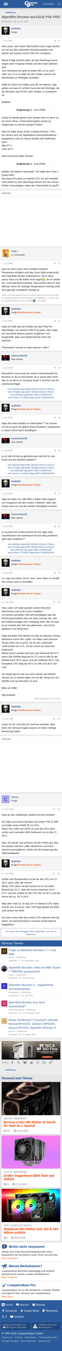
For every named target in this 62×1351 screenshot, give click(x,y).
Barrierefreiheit (28, 1341)
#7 (59, 493)
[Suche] (59, 4)
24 (6, 1184)
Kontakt (19, 1337)
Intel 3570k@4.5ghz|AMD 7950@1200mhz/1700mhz (31, 392)
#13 (58, 873)
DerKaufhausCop (16, 1010)
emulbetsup (14, 992)
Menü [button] (6, 4)
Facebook (11, 1311)
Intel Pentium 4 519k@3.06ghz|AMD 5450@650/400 (31, 397)
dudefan (8, 21)
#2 (59, 263)
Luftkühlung (21, 957)
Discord (24, 1305)
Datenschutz (44, 1341)
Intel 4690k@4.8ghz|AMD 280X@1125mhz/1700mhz (31, 389)
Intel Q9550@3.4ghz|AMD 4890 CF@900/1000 (31, 395)
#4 (59, 368)
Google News (31, 1311)
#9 (59, 573)
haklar (11, 957)
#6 (59, 450)
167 (7, 1130)
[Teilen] (55, 41)
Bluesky (40, 1305)
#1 (59, 40)
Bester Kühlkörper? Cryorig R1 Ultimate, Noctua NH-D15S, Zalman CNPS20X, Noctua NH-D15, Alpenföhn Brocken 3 (34, 1024)
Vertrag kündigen (10, 1341)
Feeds (9, 1305)
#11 (58, 719)
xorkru (11, 975)
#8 (59, 526)
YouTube (19, 1317)
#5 (59, 418)
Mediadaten (31, 1337)
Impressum (7, 1337)
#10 (58, 602)
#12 (58, 809)
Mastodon (52, 1311)
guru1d (12, 1031)
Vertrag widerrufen (48, 1337)
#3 (59, 321)
